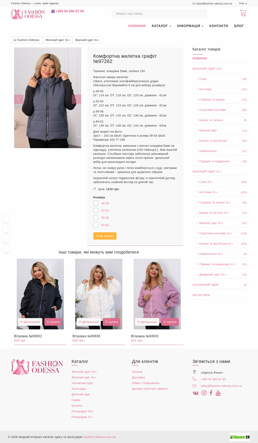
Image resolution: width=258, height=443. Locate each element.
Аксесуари (201, 295)
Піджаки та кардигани (219, 161)
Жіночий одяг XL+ (207, 171)
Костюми (219, 89)
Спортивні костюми (219, 110)
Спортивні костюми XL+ (219, 233)
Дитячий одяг (81, 394)
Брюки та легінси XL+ (219, 213)
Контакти (218, 26)
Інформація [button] (190, 26)
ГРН (243, 3)
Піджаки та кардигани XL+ (219, 264)
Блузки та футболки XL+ (219, 244)
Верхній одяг (219, 130)
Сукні (219, 79)
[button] (19, 97)
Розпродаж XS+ (82, 411)
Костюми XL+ (219, 192)
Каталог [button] (161, 26)
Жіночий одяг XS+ (207, 68)
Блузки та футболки (219, 141)
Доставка (138, 377)
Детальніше (30, 322)
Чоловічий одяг (219, 285)
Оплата (137, 371)
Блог (239, 26)
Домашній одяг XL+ (219, 274)
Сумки (76, 400)
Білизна (77, 405)
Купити (53, 322)
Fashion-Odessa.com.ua (99, 437)
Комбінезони (219, 151)
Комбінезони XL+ (219, 254)
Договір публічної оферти (150, 388)
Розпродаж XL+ (82, 417)
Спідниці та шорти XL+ (219, 202)
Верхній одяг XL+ (219, 223)
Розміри (99, 197)
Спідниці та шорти (219, 99)
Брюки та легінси (219, 120)
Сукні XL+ (219, 182)
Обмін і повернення (145, 383)
